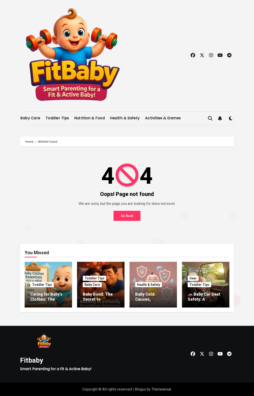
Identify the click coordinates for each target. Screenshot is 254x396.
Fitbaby (31, 360)
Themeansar (161, 389)
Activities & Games (163, 118)
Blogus (140, 389)
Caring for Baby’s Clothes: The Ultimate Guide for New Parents (48, 301)
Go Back (127, 216)
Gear (193, 278)
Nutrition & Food (89, 118)
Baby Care (30, 118)
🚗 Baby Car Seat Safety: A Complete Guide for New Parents (204, 301)
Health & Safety (125, 118)
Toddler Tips (57, 118)
